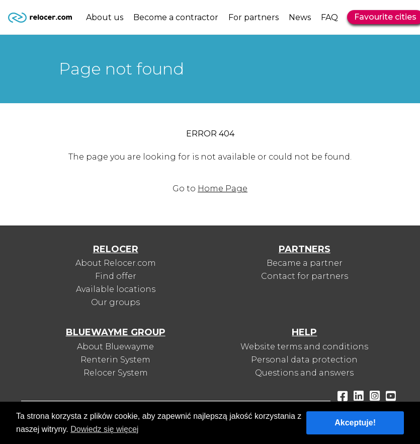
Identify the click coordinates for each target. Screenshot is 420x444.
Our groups (115, 302)
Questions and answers (304, 373)
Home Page (222, 188)
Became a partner (305, 263)
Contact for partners (304, 276)
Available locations (115, 289)
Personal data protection (304, 359)
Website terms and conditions (304, 346)
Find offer (115, 276)
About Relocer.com (115, 263)
